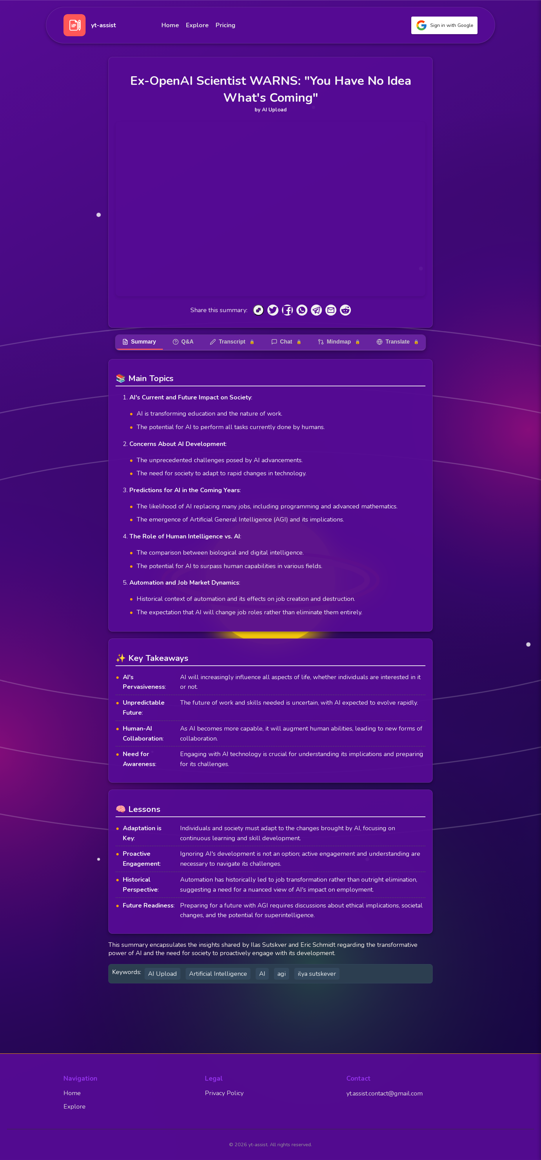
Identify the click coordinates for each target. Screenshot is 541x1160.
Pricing (225, 25)
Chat (286, 342)
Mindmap (339, 342)
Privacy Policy (224, 1093)
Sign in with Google (444, 25)
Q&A (182, 342)
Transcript (232, 342)
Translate (398, 342)
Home (170, 25)
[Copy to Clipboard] (258, 310)
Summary (138, 342)
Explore (197, 25)
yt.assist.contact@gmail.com (384, 1094)
